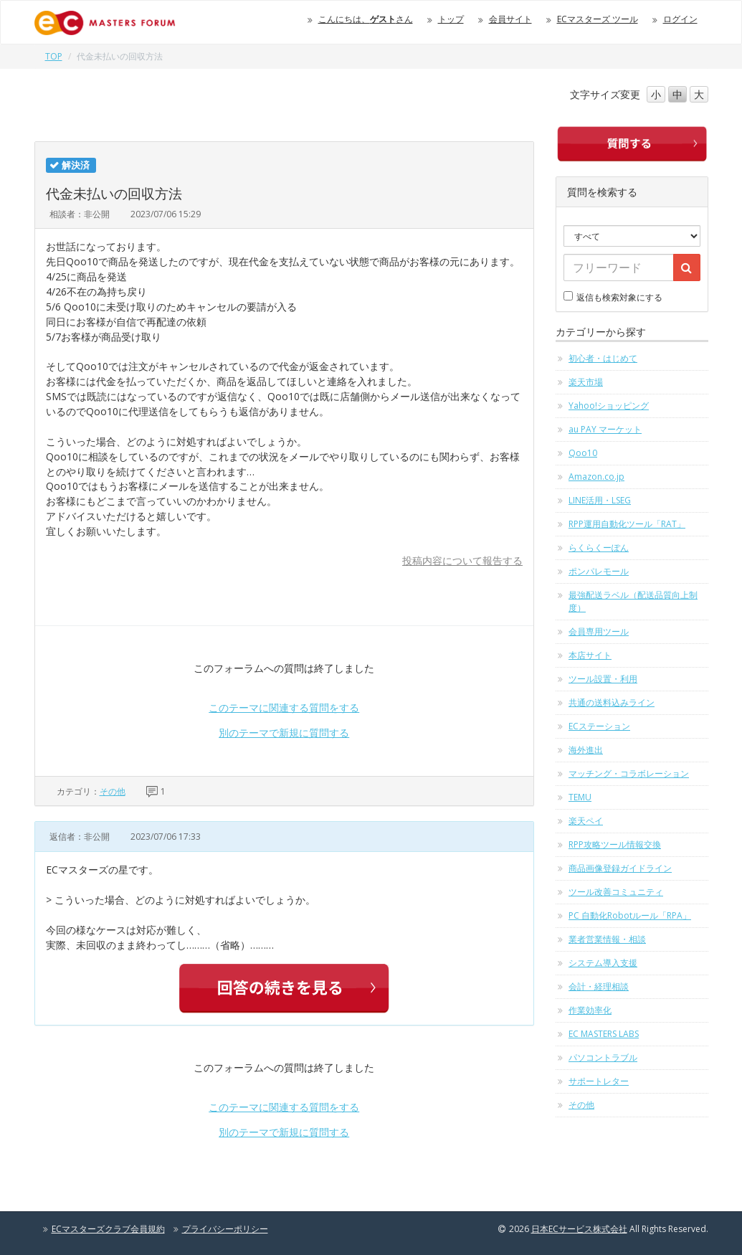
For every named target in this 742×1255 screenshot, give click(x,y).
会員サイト (510, 19)
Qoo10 (583, 453)
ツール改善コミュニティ (616, 892)
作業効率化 (590, 1010)
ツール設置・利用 (603, 679)
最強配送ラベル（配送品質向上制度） (633, 601)
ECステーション (599, 726)
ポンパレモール (599, 571)
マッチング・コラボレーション (629, 773)
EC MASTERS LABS (604, 1034)
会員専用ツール (599, 631)
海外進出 (586, 750)
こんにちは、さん (365, 19)
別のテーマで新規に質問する (284, 732)
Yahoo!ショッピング (609, 405)
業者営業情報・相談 (607, 939)
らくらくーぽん (599, 547)
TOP (53, 56)
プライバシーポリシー (225, 1229)
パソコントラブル (603, 1057)
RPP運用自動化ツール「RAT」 (627, 524)
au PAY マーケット (605, 429)
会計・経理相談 (599, 986)
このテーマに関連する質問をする (284, 707)
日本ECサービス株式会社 (579, 1229)
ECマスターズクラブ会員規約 (108, 1229)
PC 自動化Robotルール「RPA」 (630, 915)
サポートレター (599, 1081)
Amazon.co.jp (596, 476)
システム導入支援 (603, 963)
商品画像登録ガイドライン (620, 868)
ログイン (680, 19)
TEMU (580, 797)
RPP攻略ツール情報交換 (615, 844)
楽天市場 (586, 382)
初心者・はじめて (603, 358)
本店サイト (590, 655)
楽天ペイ (586, 821)
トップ (451, 19)
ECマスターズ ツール (597, 19)
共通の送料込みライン (612, 702)
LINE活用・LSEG (600, 500)
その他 (112, 791)
